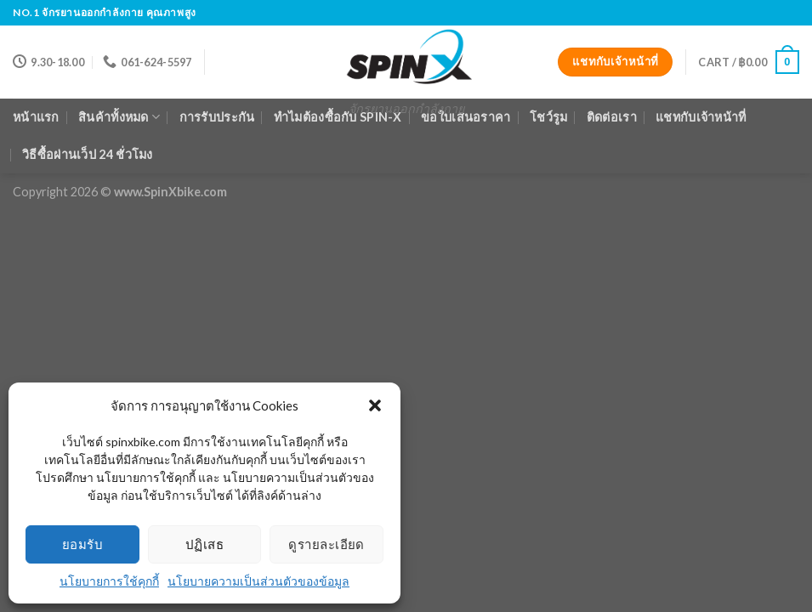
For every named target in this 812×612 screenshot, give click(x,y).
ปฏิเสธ (204, 544)
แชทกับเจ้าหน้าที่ (701, 117)
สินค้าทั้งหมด (119, 117)
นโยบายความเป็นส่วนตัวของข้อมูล (258, 581)
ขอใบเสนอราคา (465, 117)
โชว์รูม (548, 117)
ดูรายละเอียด (326, 544)
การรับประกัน (217, 117)
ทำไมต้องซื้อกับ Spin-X (338, 117)
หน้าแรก (36, 117)
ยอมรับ (82, 544)
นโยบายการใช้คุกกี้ (109, 581)
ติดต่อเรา (612, 117)
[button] (374, 405)
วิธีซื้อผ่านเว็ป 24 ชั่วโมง (87, 154)
